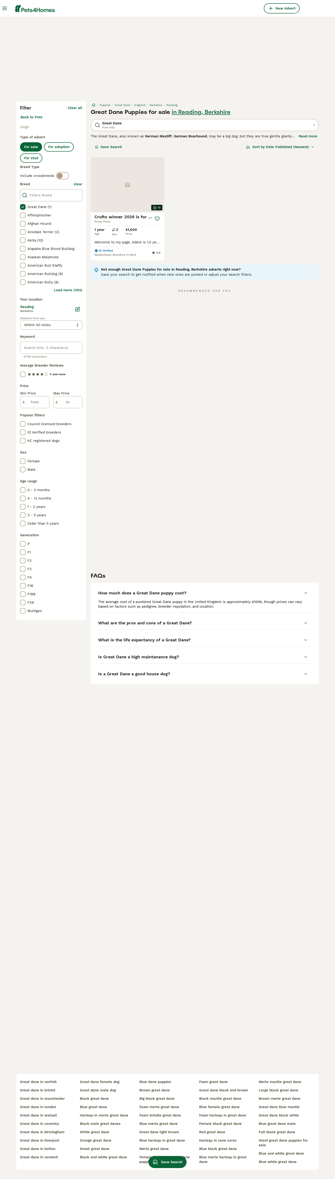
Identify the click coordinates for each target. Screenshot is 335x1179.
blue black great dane (218, 1149)
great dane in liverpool (39, 1140)
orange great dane (95, 1140)
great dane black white (279, 1115)
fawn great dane (213, 1082)
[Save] (157, 218)
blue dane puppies (155, 1082)
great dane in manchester (42, 1098)
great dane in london (38, 1107)
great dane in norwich (39, 1157)
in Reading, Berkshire (201, 112)
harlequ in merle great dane (104, 1115)
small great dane (94, 1149)
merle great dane (154, 1149)
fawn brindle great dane (160, 1115)
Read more (308, 136)
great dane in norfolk (38, 1082)
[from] (34, 402)
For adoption (59, 147)
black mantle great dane (220, 1098)
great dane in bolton (37, 1149)
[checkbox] (22, 207)
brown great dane (154, 1090)
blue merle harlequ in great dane (222, 1159)
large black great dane (278, 1090)
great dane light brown (159, 1132)
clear (78, 184)
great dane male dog (98, 1090)
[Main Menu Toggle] (4, 8)
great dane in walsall (38, 1115)
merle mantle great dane (280, 1082)
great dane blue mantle (279, 1107)
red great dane (212, 1132)
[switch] (62, 175)
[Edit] (77, 309)
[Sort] (280, 147)
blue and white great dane (281, 1153)
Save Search (108, 147)
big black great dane (156, 1098)
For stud (31, 158)
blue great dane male (277, 1124)
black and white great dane (103, 1157)
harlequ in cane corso (218, 1140)
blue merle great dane (158, 1124)
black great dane (94, 1098)
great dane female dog (99, 1082)
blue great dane (93, 1107)
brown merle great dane (279, 1098)
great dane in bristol (37, 1090)
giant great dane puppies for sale (283, 1142)
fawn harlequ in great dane (222, 1115)
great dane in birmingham (42, 1132)
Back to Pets (31, 117)
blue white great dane (278, 1162)
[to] (67, 402)
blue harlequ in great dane (162, 1140)
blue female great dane (219, 1107)
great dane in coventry (39, 1124)
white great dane (94, 1132)
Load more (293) (68, 290)
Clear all (75, 108)
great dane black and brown (223, 1090)
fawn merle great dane (159, 1107)
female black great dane (220, 1124)
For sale (31, 147)
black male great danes (100, 1124)
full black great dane (277, 1132)
